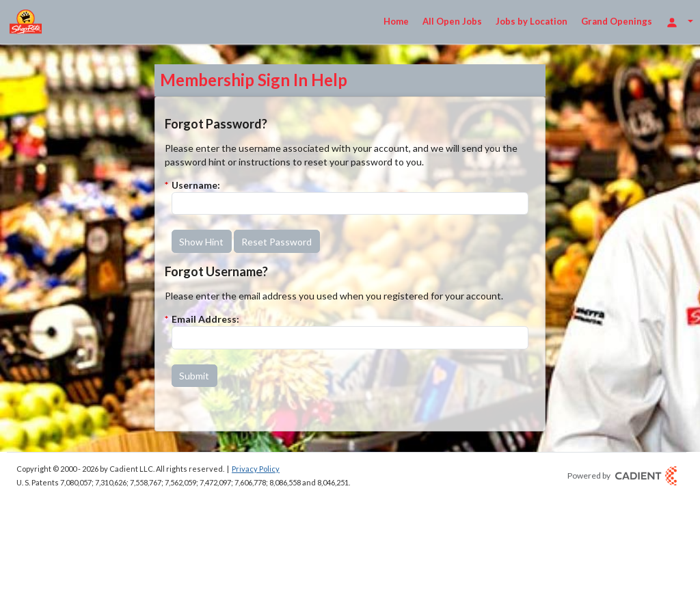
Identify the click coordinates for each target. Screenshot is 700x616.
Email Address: (205, 319)
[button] (202, 241)
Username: (196, 185)
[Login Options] (679, 21)
